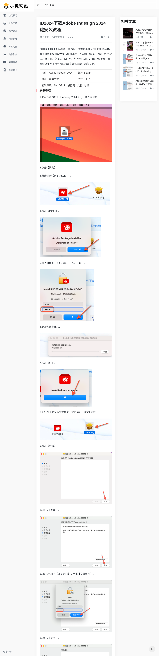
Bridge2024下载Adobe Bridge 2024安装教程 (144, 57)
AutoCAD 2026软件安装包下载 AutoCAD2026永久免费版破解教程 (144, 31)
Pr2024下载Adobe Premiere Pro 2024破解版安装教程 (144, 44)
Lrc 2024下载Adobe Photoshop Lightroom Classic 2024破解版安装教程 (145, 70)
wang (70, 37)
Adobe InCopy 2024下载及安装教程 (145, 82)
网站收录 (7, 651)
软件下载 (49, 4)
